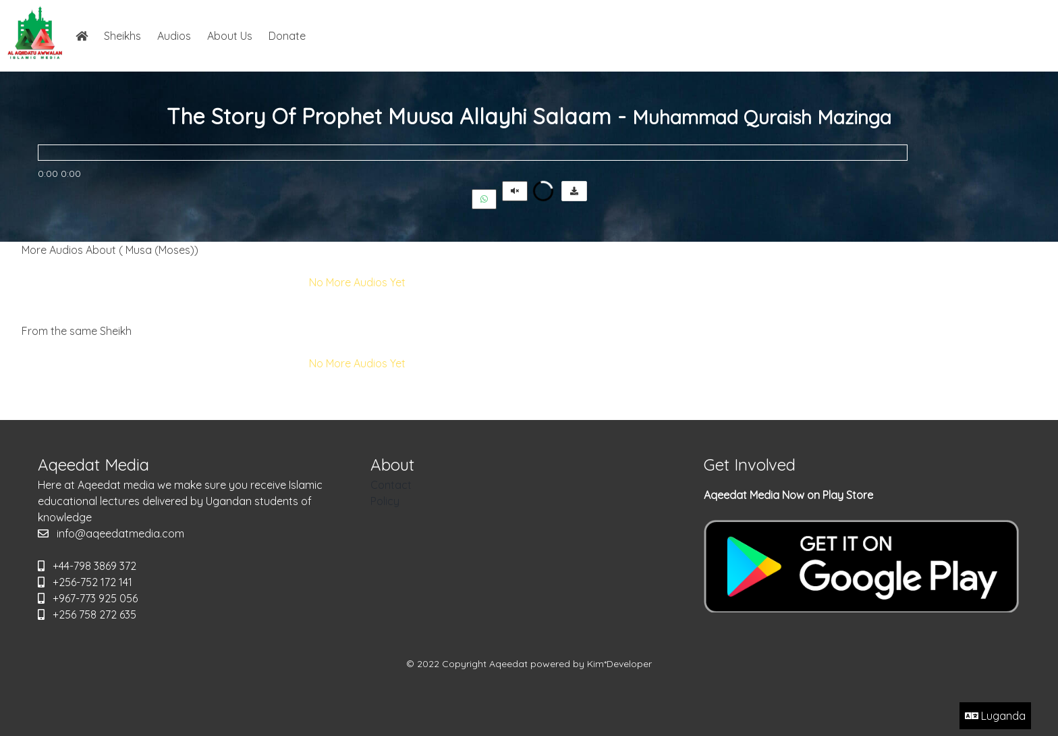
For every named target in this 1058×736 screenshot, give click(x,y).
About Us (229, 36)
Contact (391, 485)
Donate (287, 36)
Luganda (995, 715)
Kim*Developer (619, 664)
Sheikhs (122, 36)
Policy (384, 501)
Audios (174, 36)
